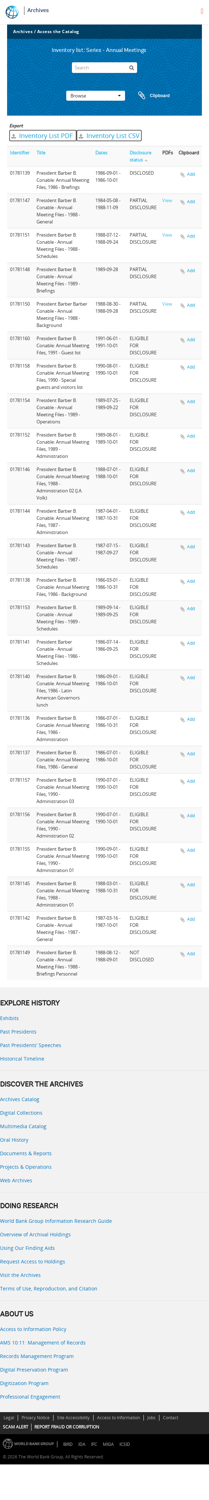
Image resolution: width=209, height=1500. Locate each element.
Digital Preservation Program (34, 1369)
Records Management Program (37, 1356)
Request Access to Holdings (32, 1261)
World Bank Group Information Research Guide (56, 1221)
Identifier (19, 152)
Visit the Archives (20, 1275)
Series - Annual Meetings (116, 50)
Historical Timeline (22, 1058)
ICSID (124, 1444)
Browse (95, 96)
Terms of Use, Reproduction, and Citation (48, 1288)
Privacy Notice (36, 1418)
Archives (38, 11)
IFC (94, 1444)
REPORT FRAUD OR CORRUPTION (66, 1427)
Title (40, 152)
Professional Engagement (30, 1396)
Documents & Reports (26, 1153)
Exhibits (9, 1018)
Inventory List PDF (42, 135)
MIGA (108, 1444)
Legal (9, 1418)
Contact (170, 1418)
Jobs (151, 1418)
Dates (101, 152)
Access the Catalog (58, 31)
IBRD (68, 1444)
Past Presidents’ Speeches (30, 1045)
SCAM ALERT (15, 1427)
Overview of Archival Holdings (35, 1234)
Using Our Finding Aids (27, 1248)
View (167, 200)
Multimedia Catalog (23, 1126)
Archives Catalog (19, 1099)
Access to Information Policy (33, 1329)
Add (191, 174)
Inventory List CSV (109, 135)
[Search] (104, 67)
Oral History (14, 1139)
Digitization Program (24, 1383)
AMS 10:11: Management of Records (43, 1342)
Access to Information (118, 1418)
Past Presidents (18, 1031)
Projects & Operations (26, 1166)
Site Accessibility (73, 1418)
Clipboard (150, 95)
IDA (81, 1444)
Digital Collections (21, 1112)
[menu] (202, 11)
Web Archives (16, 1180)
